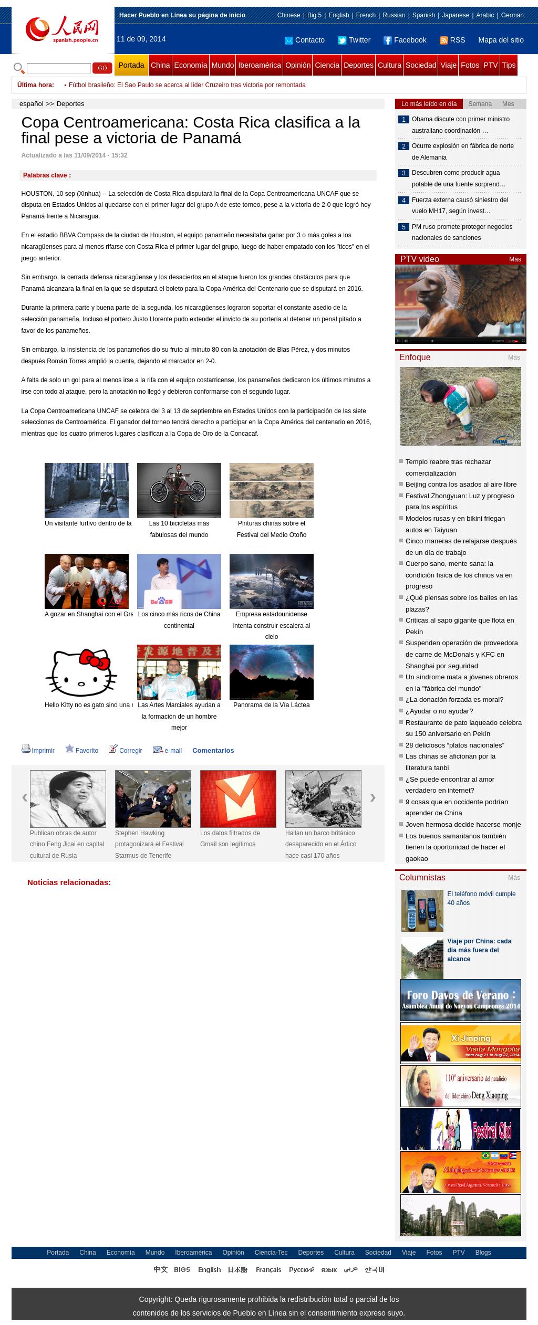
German (512, 15)
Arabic (485, 15)
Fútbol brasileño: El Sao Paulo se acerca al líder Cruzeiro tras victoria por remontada (187, 85)
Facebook (405, 40)
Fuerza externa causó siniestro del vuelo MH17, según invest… (460, 205)
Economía (191, 65)
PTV (490, 65)
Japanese (455, 15)
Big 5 (314, 15)
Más (515, 259)
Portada (131, 65)
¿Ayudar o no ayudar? (439, 711)
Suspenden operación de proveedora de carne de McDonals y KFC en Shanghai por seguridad (462, 654)
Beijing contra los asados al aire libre (461, 484)
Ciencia (327, 65)
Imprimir (38, 750)
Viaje (448, 65)
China (160, 65)
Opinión (298, 65)
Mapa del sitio (501, 40)
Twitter (354, 40)
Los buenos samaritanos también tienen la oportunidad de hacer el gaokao (456, 847)
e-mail (167, 750)
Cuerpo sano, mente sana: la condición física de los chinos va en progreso (459, 575)
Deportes (359, 65)
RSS (452, 40)
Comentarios (213, 750)
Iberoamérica (259, 65)
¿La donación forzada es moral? (454, 699)
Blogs (483, 1252)
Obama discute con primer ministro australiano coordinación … (461, 124)
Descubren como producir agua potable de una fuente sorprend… (459, 178)
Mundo (223, 65)
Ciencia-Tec (271, 1252)
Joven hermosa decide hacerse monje (463, 824)
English (338, 15)
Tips (509, 65)
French (366, 15)
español (31, 104)
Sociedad (421, 65)
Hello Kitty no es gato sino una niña (94, 705)
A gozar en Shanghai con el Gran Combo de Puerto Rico (124, 614)
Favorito (81, 750)
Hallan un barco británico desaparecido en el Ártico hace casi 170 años (320, 844)
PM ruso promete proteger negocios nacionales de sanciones (462, 232)
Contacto (305, 40)
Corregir (125, 750)
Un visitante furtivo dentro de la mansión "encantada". (119, 523)
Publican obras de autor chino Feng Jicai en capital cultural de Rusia (67, 844)
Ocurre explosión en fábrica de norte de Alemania (463, 151)
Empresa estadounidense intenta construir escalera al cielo (272, 625)
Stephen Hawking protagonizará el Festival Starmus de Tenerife (149, 844)
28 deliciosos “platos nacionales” (455, 745)
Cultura (389, 65)
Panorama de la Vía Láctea (271, 705)
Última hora (34, 85)
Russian (393, 15)
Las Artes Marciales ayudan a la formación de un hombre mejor (179, 716)
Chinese (289, 15)
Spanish (423, 15)
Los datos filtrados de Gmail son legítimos (230, 838)
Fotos (470, 65)
